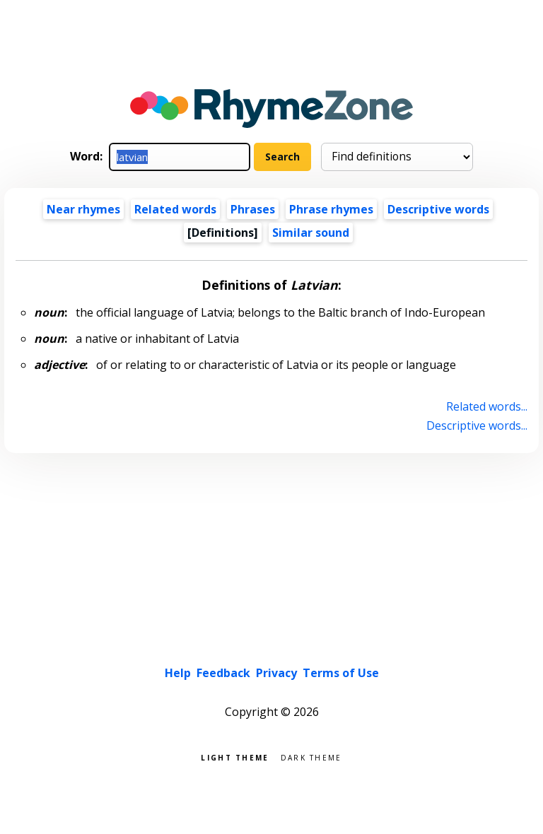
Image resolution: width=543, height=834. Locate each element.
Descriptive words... (476, 425)
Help (178, 673)
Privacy (276, 673)
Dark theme (311, 756)
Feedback (223, 673)
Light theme (235, 756)
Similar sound (310, 232)
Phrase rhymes (331, 209)
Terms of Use (341, 673)
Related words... (486, 406)
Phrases (252, 209)
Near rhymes (83, 209)
